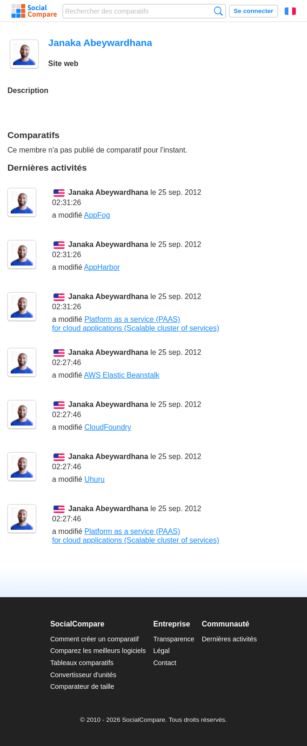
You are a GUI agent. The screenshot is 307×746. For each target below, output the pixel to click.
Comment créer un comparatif (94, 639)
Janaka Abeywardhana (108, 192)
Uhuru (94, 479)
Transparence (173, 639)
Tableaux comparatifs (81, 662)
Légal (161, 650)
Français (290, 11)
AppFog (97, 215)
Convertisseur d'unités (83, 675)
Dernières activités (229, 639)
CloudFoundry (107, 427)
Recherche (218, 11)
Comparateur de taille (82, 686)
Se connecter (253, 10)
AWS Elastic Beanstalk (121, 375)
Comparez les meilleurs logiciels (98, 650)
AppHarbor (102, 267)
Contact (164, 662)
